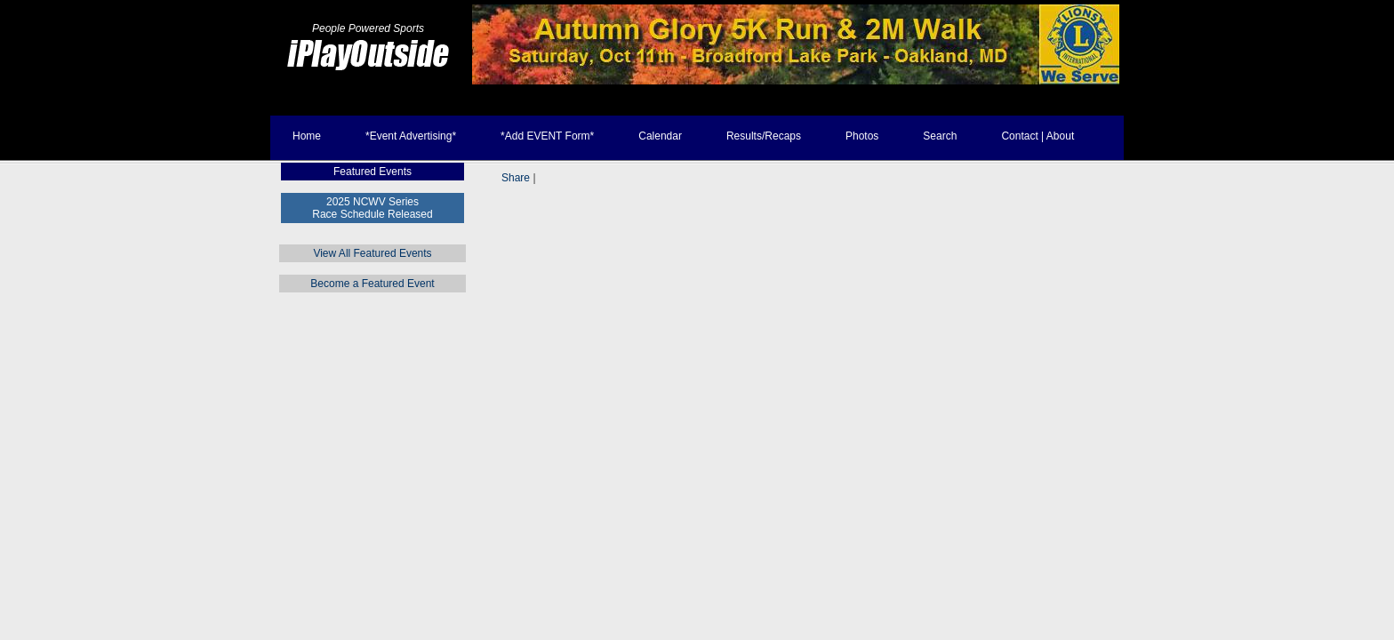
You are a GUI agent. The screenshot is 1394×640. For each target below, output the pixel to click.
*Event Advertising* (410, 136)
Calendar (660, 136)
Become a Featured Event (372, 283)
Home (306, 136)
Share (515, 178)
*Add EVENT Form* (547, 136)
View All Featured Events (372, 253)
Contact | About (1037, 136)
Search (940, 136)
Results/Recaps (763, 136)
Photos (861, 136)
